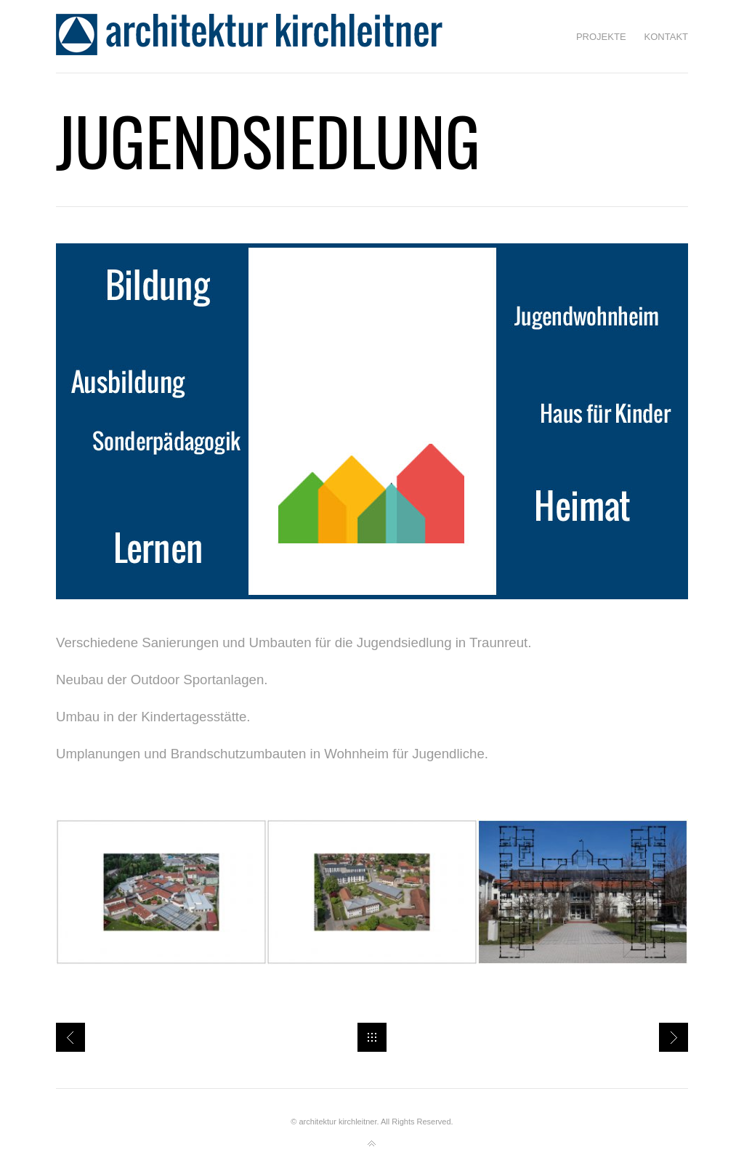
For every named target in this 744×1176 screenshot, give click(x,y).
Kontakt (666, 36)
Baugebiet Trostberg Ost (673, 1037)
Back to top (372, 1144)
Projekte (601, 36)
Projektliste (70, 1037)
